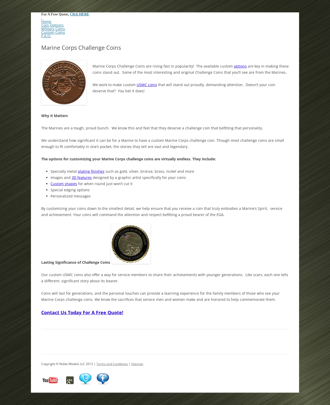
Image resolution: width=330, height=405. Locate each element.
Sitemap (137, 364)
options (240, 66)
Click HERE (79, 14)
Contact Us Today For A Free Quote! (82, 312)
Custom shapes (64, 183)
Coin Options (52, 25)
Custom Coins (53, 32)
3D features (82, 177)
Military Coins (53, 28)
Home (46, 21)
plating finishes (91, 171)
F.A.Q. (46, 36)
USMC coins (147, 84)
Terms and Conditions (112, 364)
